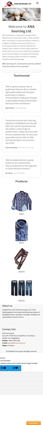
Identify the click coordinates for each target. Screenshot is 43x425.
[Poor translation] (15, 368)
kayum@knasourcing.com (16, 343)
